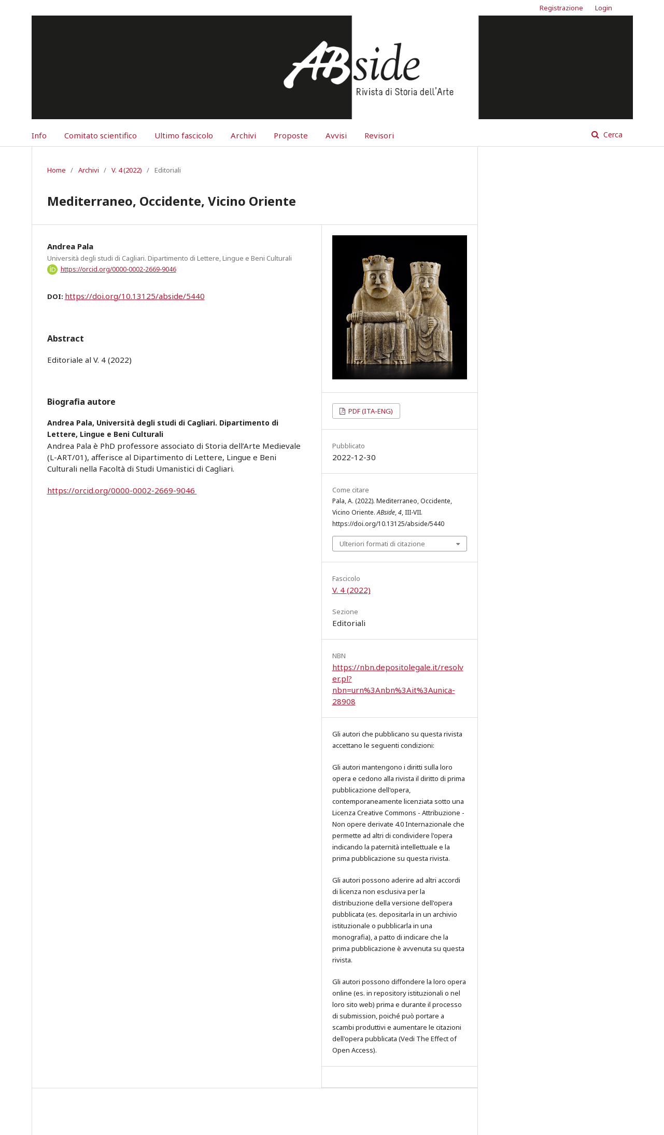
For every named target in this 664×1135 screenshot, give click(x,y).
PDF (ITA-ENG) (370, 411)
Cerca (612, 134)
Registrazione (561, 7)
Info (39, 135)
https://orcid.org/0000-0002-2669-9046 (118, 269)
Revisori (379, 135)
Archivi (243, 135)
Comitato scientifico (100, 135)
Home (56, 170)
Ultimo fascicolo (183, 135)
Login (603, 7)
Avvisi (336, 135)
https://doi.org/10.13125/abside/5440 (135, 296)
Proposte (291, 135)
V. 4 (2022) (126, 170)
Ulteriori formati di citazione (382, 543)
